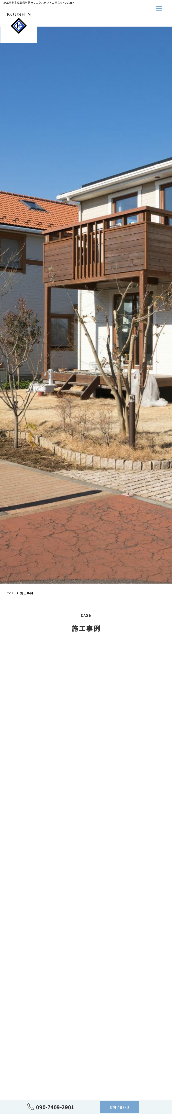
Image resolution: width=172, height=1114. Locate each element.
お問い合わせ (120, 1107)
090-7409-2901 (55, 1107)
